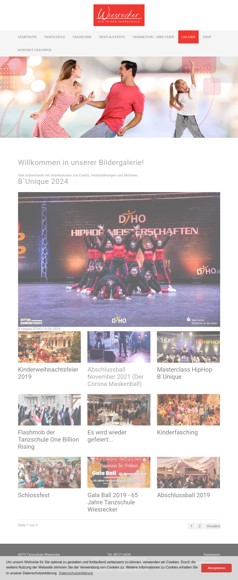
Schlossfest (34, 495)
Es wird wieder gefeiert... (106, 436)
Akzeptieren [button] (216, 568)
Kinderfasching (177, 432)
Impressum (212, 555)
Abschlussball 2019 (183, 495)
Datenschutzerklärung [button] (76, 573)
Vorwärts (214, 526)
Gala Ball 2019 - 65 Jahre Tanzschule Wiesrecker (112, 502)
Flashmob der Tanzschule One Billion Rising (48, 439)
